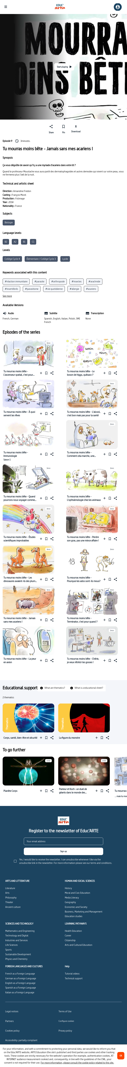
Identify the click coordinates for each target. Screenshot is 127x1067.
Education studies (73, 916)
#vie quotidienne (54, 289)
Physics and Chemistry (16, 959)
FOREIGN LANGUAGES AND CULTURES (23, 966)
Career (68, 935)
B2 (6, 241)
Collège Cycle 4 (12, 259)
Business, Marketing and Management (83, 911)
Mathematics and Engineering (20, 931)
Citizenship (70, 940)
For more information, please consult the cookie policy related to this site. (77, 1062)
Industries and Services (16, 940)
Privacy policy (65, 1030)
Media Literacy (72, 897)
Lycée (65, 259)
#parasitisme (31, 289)
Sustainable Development (18, 954)
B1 (24, 241)
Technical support (74, 978)
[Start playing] (64, 67)
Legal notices (11, 1011)
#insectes (77, 281)
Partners (9, 1021)
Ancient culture (13, 907)
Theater (9, 902)
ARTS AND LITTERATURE (17, 880)
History (68, 888)
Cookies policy (12, 1030)
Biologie (9, 222)
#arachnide (94, 281)
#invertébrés (11, 289)
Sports (8, 949)
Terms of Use (65, 1011)
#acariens (91, 289)
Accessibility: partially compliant (21, 1040)
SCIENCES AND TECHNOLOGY (19, 923)
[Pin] (63, 128)
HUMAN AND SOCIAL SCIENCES (80, 880)
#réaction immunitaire (16, 281)
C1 (33, 241)
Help (67, 966)
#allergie (74, 289)
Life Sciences (11, 945)
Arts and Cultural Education (78, 945)
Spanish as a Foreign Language (20, 987)
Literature (10, 888)
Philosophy (11, 897)
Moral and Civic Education (77, 892)
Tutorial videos (72, 973)
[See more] (7, 296)
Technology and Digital (16, 935)
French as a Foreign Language (20, 973)
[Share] (51, 128)
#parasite (39, 281)
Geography (70, 902)
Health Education (73, 931)
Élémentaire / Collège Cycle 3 (41, 259)
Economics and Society (76, 907)
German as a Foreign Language (20, 978)
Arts (7, 892)
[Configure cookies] (66, 1021)
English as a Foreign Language (20, 983)
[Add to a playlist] (42, 373)
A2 (15, 241)
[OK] (120, 1055)
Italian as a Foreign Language (19, 992)
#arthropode (58, 281)
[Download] (76, 128)
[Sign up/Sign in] (117, 7)
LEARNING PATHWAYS (75, 923)
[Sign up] (63, 851)
